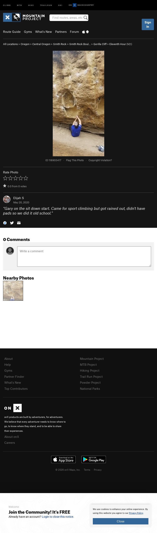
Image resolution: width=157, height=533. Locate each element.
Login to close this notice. (58, 516)
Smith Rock (59, 44)
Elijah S (18, 198)
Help (7, 364)
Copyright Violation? (100, 160)
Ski (60, 5)
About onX (11, 436)
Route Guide (12, 31)
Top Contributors (16, 388)
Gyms (28, 31)
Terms (87, 469)
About (8, 358)
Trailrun (46, 5)
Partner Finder (14, 376)
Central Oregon (41, 44)
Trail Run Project (91, 376)
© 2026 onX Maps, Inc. (67, 469)
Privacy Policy (136, 513)
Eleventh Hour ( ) (120, 44)
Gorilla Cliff (100, 44)
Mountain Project (92, 358)
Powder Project (90, 382)
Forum (74, 31)
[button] (5, 222)
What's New (43, 31)
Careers (9, 442)
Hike (31, 5)
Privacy (98, 469)
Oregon (25, 44)
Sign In (148, 24)
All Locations (10, 44)
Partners (61, 31)
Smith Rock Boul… (80, 44)
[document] (120, 515)
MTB (19, 5)
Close (120, 521)
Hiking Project (89, 370)
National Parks (90, 388)
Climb (7, 5)
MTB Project (88, 364)
